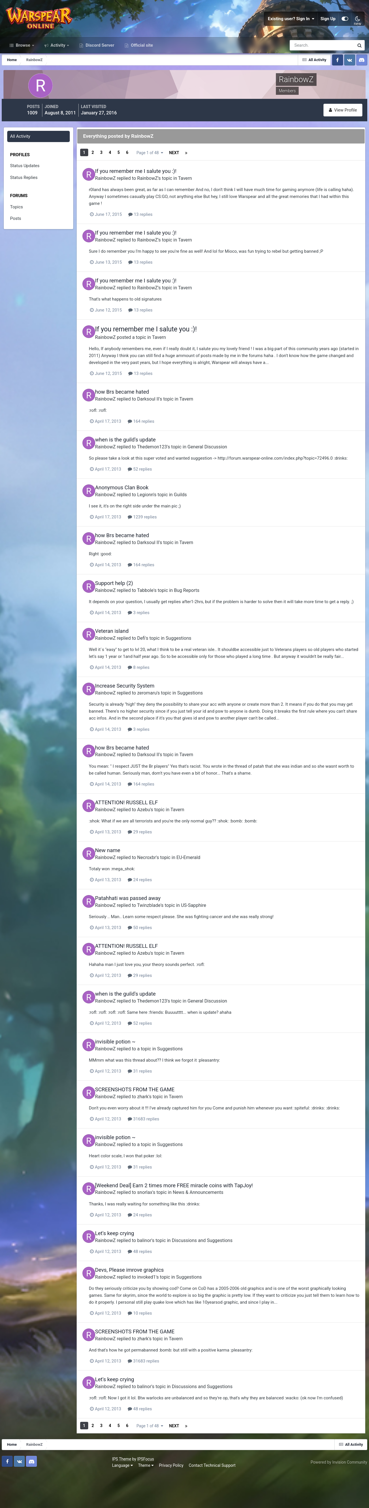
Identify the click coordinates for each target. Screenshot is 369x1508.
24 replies (161, 908)
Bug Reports (202, 608)
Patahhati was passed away (143, 927)
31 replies (161, 1098)
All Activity (21, 154)
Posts (16, 236)
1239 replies (163, 535)
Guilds (195, 513)
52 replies (161, 488)
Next (152, 170)
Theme (38, 1499)
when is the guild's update (140, 452)
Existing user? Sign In (291, 29)
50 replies (161, 956)
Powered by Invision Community (336, 1496)
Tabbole (161, 608)
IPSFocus (37, 1492)
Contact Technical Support (104, 1499)
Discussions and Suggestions (217, 1272)
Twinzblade (164, 934)
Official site (141, 65)
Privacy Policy (63, 1499)
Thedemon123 (167, 459)
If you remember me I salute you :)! (151, 186)
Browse (23, 65)
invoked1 (162, 1308)
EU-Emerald (204, 886)
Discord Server (99, 65)
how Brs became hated (137, 405)
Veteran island (127, 656)
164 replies (162, 434)
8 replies (160, 698)
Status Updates (25, 183)
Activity (58, 65)
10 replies (161, 1344)
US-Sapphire (208, 934)
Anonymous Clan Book (137, 507)
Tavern (200, 193)
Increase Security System (140, 717)
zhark (158, 1123)
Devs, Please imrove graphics (144, 1301)
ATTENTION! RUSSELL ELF (141, 832)
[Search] (302, 66)
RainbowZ (120, 193)
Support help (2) (129, 601)
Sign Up (328, 28)
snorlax (160, 1225)
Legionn (161, 513)
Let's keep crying (129, 1265)
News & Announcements (213, 1225)
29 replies (161, 861)
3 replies (160, 637)
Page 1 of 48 (189, 170)
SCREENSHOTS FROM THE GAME (150, 1116)
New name (122, 880)
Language (14, 1499)
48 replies (161, 1283)
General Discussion (222, 459)
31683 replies (165, 1152)
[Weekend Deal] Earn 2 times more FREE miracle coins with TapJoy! (189, 1218)
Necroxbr (162, 886)
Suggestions (194, 662)
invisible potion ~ (130, 1069)
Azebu (159, 839)
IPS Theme (13, 1492)
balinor (160, 1272)
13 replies (162, 229)
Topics (17, 224)
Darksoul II (163, 411)
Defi (157, 662)
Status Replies (24, 195)
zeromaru (162, 723)
